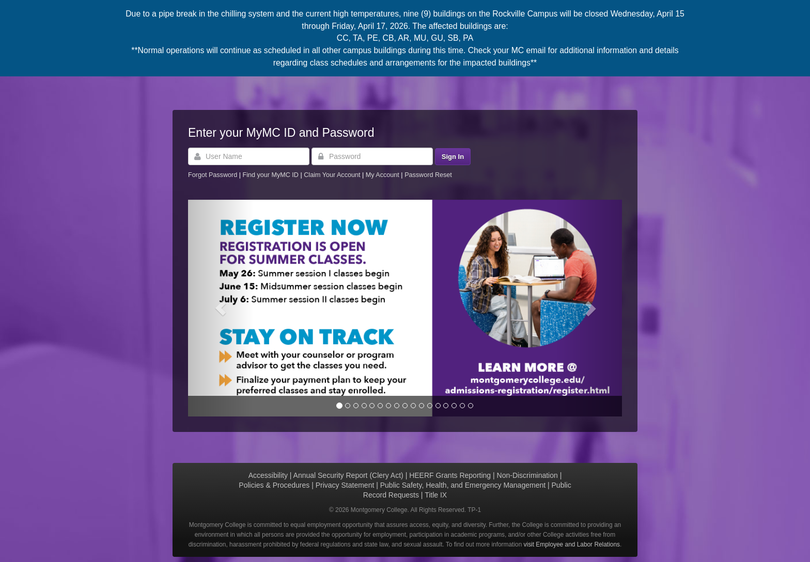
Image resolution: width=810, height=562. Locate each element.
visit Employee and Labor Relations (572, 544)
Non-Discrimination (527, 475)
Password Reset (428, 175)
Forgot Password (212, 175)
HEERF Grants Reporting (450, 475)
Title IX (436, 495)
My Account (383, 175)
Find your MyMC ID (270, 175)
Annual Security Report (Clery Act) (348, 475)
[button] (220, 308)
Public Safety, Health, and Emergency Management (463, 485)
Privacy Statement (345, 485)
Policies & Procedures (274, 485)
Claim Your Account (333, 175)
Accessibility (268, 475)
